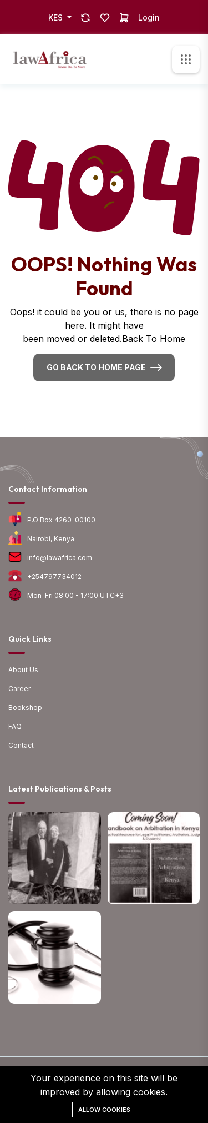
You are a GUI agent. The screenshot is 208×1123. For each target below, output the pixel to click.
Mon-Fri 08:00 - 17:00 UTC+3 (75, 595)
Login (149, 17)
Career (19, 688)
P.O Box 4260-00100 (61, 520)
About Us (23, 670)
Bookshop (25, 707)
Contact (21, 745)
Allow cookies (104, 1110)
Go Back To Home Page (96, 367)
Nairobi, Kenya (50, 539)
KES (56, 17)
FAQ (15, 726)
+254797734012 (54, 576)
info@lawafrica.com (59, 557)
